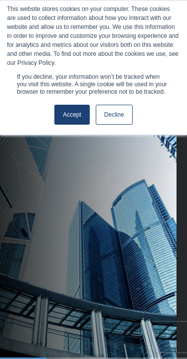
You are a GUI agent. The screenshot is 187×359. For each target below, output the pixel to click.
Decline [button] (114, 114)
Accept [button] (72, 114)
